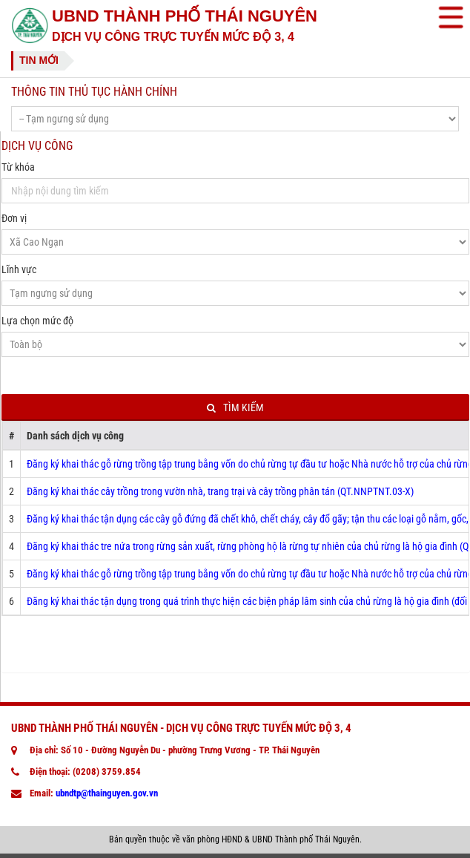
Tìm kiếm (235, 408)
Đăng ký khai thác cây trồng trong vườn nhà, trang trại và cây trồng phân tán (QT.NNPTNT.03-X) (220, 491)
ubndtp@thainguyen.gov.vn (107, 793)
